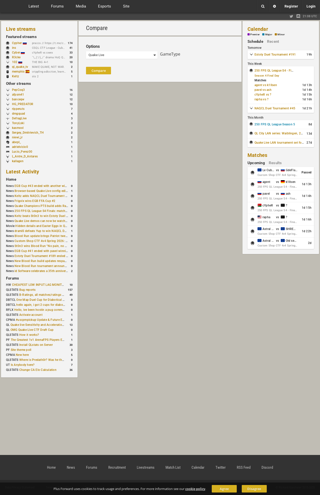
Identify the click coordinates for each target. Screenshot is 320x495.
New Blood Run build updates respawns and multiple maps (55, 261)
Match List (173, 467)
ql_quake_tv (20, 67)
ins (14, 48)
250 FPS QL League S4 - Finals (275, 70)
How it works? (29, 335)
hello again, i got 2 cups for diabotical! (43, 305)
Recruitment (117, 467)
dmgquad (18, 113)
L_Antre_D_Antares (25, 156)
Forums (12, 278)
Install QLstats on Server (36, 345)
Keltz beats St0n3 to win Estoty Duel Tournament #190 (52, 216)
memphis (21, 71)
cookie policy (195, 488)
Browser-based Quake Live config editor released (48, 191)
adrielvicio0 (20, 147)
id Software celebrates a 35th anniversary (43, 271)
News (71, 467)
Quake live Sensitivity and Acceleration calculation (45, 325)
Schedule (255, 41)
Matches (258, 155)
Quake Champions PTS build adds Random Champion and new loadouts (64, 206)
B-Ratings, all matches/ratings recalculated (49, 295)
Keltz (15, 76)
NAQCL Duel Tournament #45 (274, 108)
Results (275, 163)
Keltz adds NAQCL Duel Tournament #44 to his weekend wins (57, 196)
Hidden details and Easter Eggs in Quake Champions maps (55, 226)
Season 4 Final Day (266, 75)
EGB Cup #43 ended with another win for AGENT (48, 186)
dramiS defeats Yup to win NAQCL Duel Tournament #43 (53, 231)
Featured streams (21, 37)
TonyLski (18, 123)
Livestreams (145, 467)
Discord (267, 467)
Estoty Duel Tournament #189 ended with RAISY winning (53, 256)
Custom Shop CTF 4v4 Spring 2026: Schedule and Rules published (61, 241)
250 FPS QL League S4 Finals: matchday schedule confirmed (56, 211)
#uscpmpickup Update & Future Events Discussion (51, 320)
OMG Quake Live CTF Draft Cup (32, 330)
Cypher (19, 43)
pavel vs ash (263, 90)
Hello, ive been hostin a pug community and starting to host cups (59, 310)
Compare (99, 70)
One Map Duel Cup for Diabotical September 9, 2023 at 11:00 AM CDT (65, 300)
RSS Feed (243, 467)
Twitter (221, 467)
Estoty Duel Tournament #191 (275, 54)
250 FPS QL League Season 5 (274, 124)
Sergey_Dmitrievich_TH (28, 132)
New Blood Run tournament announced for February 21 (53, 266)
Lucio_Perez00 (22, 151)
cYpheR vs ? (263, 94)
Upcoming (256, 163)
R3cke (16, 57)
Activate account (30, 315)
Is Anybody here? (23, 365)
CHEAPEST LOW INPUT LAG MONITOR (39, 285)
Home (11, 179)
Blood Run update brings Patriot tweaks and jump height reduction (61, 236)
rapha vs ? (261, 99)
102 (17, 62)
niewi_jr (17, 137)
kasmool (18, 128)
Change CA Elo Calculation (37, 370)
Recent (273, 41)
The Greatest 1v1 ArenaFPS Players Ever (38, 340)
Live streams (21, 29)
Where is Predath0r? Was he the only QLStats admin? (56, 360)
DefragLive (19, 118)
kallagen (18, 161)
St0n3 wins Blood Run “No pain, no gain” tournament (51, 246)
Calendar (258, 29)
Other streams (18, 83)
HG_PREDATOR (23, 104)
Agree (224, 488)
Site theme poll (21, 350)
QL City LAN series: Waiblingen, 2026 (280, 133)
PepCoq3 (18, 90)
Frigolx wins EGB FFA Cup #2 (34, 201)
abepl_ (16, 142)
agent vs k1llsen (265, 85)
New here (22, 355)
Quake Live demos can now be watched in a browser (50, 221)
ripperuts (18, 109)
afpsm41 (18, 94)
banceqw (18, 99)
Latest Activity (22, 172)
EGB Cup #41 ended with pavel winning (42, 251)
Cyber (18, 52)
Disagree (254, 488)
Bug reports (27, 290)
